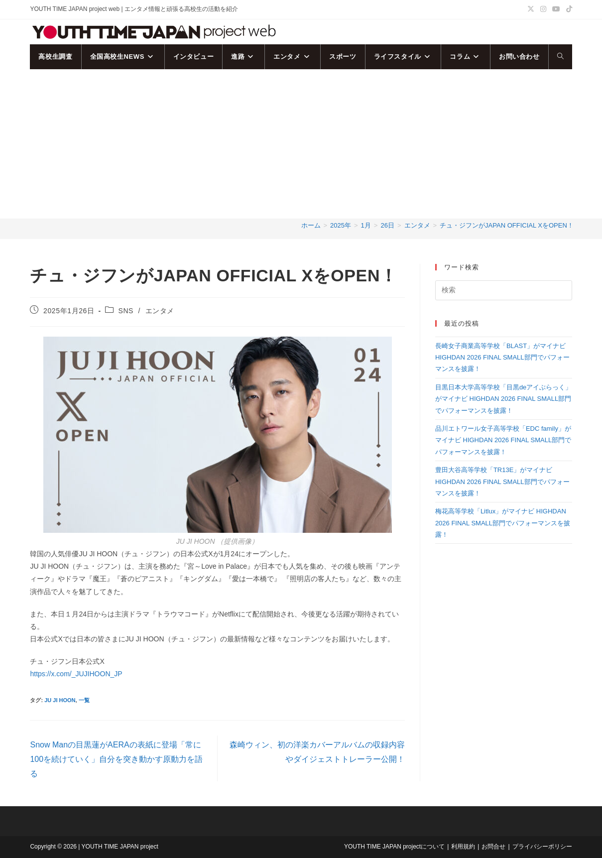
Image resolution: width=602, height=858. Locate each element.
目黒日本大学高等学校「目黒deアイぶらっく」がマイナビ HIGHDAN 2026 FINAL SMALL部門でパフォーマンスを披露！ (503, 398)
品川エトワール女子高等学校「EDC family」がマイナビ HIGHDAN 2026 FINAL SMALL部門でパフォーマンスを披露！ (503, 440)
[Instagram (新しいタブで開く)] (543, 9)
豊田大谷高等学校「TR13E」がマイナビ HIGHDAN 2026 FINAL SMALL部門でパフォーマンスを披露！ (502, 481)
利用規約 (463, 846)
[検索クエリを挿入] (503, 290)
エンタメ (159, 311)
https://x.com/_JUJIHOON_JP (76, 674)
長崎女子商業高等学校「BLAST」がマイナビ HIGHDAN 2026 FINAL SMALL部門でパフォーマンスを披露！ (502, 357)
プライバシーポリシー (542, 846)
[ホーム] (311, 225)
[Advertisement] (301, 144)
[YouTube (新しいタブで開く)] (556, 9)
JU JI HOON (59, 700)
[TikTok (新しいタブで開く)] (567, 9)
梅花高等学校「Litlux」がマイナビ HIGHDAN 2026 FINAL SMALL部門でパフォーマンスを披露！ (502, 522)
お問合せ (493, 846)
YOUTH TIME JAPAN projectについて (394, 846)
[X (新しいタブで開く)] (530, 9)
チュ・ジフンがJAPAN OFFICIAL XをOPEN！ (507, 225)
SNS (125, 311)
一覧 (84, 700)
